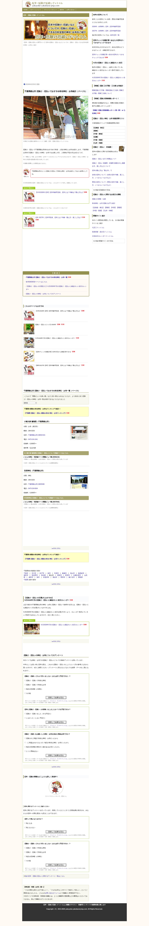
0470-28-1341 (33, 439)
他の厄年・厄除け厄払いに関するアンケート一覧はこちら (45, 876)
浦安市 (26, 575)
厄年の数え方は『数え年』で (102, 170)
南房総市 (81, 573)
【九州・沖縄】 (108, 210)
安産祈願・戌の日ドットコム (102, 232)
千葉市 (26, 573)
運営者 (62, 9)
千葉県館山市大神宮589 (36, 484)
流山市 (72, 573)
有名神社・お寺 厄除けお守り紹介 (103, 203)
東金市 (55, 577)
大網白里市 (77, 575)
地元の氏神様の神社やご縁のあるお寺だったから (43, 747)
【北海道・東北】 (98, 207)
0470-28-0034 (33, 488)
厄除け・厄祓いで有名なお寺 (36, 685)
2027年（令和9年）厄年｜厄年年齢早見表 (106, 31)
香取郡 (80, 577)
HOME (26, 9)
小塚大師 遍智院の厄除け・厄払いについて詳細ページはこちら (46, 453)
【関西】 (119, 207)
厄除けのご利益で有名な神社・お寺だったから (42, 738)
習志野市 (35, 575)
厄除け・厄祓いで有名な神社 (36, 680)
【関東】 (107, 207)
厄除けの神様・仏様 (99, 199)
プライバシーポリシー (50, 9)
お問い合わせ (70, 9)
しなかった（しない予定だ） (36, 718)
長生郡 (43, 575)
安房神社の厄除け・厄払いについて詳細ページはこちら (44, 498)
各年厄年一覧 (114, 35)
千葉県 (26, 579)
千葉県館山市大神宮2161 (36, 435)
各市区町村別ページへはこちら (36, 282)
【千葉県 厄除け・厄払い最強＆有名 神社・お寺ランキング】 (45, 413)
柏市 (49, 573)
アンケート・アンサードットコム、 (59, 701)
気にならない (30, 827)
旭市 (38, 577)
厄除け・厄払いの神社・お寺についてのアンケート (43, 294)
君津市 (67, 575)
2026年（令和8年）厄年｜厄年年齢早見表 (106, 26)
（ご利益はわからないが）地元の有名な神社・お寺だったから (47, 742)
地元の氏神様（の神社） (34, 689)
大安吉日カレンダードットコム (102, 236)
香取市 (59, 575)
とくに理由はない (32, 751)
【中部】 (113, 207)
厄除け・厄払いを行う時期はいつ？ (104, 159)
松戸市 (42, 573)
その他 (28, 693)
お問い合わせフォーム (52, 893)
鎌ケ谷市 (72, 577)
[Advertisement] (56, 64)
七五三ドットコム (98, 227)
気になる (29, 823)
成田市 (31, 577)
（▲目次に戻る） (56, 548)
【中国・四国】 (97, 210)
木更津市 (46, 577)
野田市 (63, 577)
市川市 (34, 573)
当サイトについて (35, 9)
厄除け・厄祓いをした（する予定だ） (39, 714)
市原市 (56, 573)
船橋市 (64, 573)
